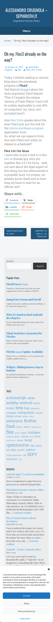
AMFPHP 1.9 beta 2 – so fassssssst (41, 233)
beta (28, 69)
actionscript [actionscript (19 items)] (16, 397)
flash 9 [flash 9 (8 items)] (27, 426)
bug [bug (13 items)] (26, 408)
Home (7, 40)
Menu (26, 31)
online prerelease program (26, 128)
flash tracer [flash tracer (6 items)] (37, 427)
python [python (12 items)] (30, 449)
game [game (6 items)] (17, 433)
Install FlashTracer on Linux (14, 232)
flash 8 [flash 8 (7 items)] (20, 427)
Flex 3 (34, 69)
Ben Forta (17, 120)
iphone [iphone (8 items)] (25, 436)
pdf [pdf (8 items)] (8, 449)
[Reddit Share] (27, 207)
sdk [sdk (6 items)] (24, 455)
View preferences (26, 611)
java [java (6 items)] (31, 436)
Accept (26, 595)
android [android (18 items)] (26, 402)
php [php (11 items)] (13, 449)
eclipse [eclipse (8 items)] (17, 416)
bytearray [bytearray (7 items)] (35, 408)
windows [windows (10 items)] (11, 459)
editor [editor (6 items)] (31, 416)
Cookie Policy (25, 618)
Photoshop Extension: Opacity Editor (25, 489)
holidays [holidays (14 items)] (34, 432)
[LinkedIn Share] (11, 207)
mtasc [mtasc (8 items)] (20, 440)
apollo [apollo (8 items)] (37, 403)
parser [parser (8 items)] (39, 445)
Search (9, 261)
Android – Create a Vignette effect (23, 549)
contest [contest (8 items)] (39, 412)
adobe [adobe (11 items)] (31, 398)
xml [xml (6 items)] (20, 459)
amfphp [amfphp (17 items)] (12, 402)
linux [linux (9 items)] (38, 436)
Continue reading (22, 512)
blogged (25, 89)
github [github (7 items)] (24, 432)
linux (40, 69)
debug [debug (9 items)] (9, 416)
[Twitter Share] (28, 200)
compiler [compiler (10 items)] (11, 412)
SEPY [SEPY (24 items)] (32, 454)
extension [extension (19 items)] (14, 420)
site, (6, 159)
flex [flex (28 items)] (10, 432)
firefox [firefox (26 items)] (30, 420)
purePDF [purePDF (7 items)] (21, 450)
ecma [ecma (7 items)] (25, 416)
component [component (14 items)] (26, 412)
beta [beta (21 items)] (19, 407)
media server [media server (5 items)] (11, 440)
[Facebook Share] (12, 200)
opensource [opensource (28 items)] (17, 445)
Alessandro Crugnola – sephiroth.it (26, 13)
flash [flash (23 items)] (10, 426)
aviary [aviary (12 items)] (10, 408)
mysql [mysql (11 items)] (28, 440)
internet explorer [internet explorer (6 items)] (13, 436)
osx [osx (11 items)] (32, 445)
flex (19, 69)
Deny (26, 603)
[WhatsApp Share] (12, 214)
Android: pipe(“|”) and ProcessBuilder (25, 474)
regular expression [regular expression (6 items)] (14, 455)
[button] (48, 569)
